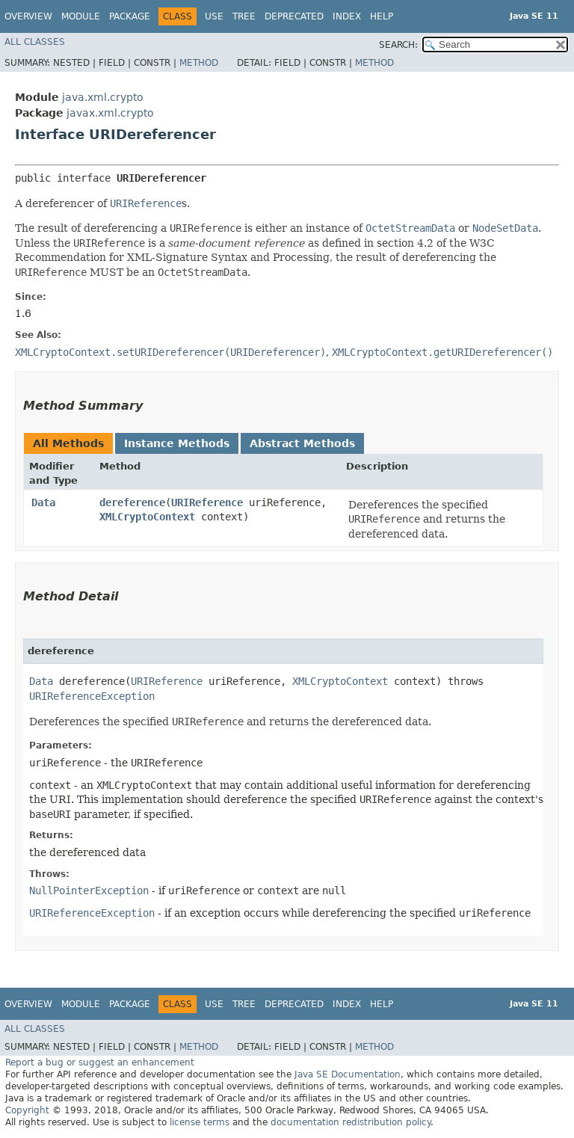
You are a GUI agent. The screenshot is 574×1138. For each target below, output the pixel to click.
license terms (199, 1122)
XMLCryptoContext (147, 517)
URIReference (207, 502)
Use (214, 16)
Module (80, 16)
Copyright (27, 1110)
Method (198, 63)
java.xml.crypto (103, 97)
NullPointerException (89, 890)
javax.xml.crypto (110, 113)
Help (381, 16)
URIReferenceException (92, 696)
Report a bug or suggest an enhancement (99, 1062)
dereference (132, 502)
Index (347, 16)
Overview (28, 16)
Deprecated (294, 16)
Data (43, 502)
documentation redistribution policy (350, 1122)
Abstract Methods (302, 443)
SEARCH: (398, 45)
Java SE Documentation (347, 1074)
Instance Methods (176, 443)
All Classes (34, 42)
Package (129, 16)
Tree (244, 16)
